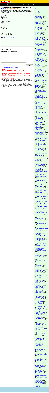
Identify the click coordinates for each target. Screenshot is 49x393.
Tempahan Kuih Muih (39, 365)
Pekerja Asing (38, 170)
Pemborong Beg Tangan (40, 210)
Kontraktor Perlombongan (40, 145)
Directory (20, 4)
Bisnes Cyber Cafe (39, 32)
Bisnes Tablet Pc (38, 69)
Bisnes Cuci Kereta (39, 31)
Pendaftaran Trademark (40, 248)
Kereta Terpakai (38, 121)
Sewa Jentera (38, 327)
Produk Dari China (39, 295)
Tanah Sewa (37, 348)
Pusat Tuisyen (38, 311)
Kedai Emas (37, 102)
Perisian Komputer (39, 281)
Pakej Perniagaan (38, 12)
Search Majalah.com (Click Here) (40, 7)
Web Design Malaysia (39, 382)
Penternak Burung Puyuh (40, 269)
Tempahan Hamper (39, 353)
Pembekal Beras (38, 179)
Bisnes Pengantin (38, 53)
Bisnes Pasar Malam (39, 50)
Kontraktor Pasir (38, 143)
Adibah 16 (3, 8)
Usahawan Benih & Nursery (41, 377)
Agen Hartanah (38, 16)
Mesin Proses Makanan (40, 161)
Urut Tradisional (38, 374)
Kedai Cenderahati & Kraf (40, 100)
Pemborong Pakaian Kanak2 (41, 223)
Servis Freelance (38, 317)
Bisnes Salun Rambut (39, 60)
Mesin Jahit (37, 160)
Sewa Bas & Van (38, 326)
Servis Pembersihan (39, 319)
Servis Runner (38, 323)
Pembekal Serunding (39, 198)
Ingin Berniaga (38, 95)
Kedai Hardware (38, 106)
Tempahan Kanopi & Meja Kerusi (40, 357)
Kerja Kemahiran (38, 124)
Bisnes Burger (38, 28)
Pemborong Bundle (39, 211)
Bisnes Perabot (38, 54)
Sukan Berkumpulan (39, 344)
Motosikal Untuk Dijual (40, 164)
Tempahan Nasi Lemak (40, 369)
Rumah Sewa (38, 314)
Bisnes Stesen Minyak (39, 68)
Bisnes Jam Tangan (39, 42)
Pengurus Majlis (38, 265)
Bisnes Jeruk (37, 43)
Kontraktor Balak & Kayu (40, 136)
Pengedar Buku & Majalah (40, 253)
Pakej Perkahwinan (39, 166)
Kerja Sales (37, 128)
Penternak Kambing (39, 271)
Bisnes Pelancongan (39, 52)
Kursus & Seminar (39, 148)
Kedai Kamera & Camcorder (41, 110)
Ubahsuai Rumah (38, 372)
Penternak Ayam (38, 268)
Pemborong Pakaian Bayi (40, 221)
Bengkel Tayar (38, 22)
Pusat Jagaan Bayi (39, 301)
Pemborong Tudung (39, 239)
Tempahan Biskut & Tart (40, 350)
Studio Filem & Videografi (40, 333)
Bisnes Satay (37, 63)
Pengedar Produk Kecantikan (41, 260)
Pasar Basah (37, 169)
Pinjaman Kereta (38, 290)
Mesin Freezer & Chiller (40, 158)
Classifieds (7, 4)
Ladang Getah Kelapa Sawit (41, 153)
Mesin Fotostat (38, 156)
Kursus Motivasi (38, 152)
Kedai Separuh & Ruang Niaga (41, 115)
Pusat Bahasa (38, 300)
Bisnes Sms (37, 64)
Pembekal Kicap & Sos (40, 189)
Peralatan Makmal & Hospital (41, 275)
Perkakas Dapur (38, 282)
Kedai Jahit (37, 108)
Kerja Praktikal (38, 127)
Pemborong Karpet (39, 214)
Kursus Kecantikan (39, 149)
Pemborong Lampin (39, 218)
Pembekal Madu (38, 192)
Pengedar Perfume (39, 256)
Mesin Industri (38, 159)
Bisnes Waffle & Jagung (40, 73)
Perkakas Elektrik (38, 284)
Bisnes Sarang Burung (40, 61)
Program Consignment (40, 297)
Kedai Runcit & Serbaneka (40, 112)
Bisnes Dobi (37, 33)
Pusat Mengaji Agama (39, 304)
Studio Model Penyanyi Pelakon (40, 340)
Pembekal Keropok (39, 187)
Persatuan (37, 11)
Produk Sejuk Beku (39, 296)
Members (30, 4)
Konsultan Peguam (39, 131)
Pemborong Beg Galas (40, 208)
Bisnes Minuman (38, 49)
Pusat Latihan (38, 302)
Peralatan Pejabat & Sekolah (41, 277)
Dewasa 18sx (38, 75)
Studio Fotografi (38, 335)
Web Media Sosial (39, 383)
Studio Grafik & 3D (39, 337)
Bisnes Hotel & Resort (40, 39)
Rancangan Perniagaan (40, 312)
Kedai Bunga (37, 98)
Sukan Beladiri (38, 343)
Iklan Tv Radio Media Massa (41, 91)
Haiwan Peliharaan (39, 84)
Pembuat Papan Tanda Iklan (41, 240)
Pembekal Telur (38, 200)
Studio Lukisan (38, 338)
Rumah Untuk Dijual (39, 316)
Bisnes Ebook (38, 34)
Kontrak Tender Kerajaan (40, 134)
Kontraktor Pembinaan (40, 144)
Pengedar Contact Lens (40, 255)
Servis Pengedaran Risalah (41, 321)
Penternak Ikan (38, 270)
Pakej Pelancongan (39, 165)
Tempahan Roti (38, 370)
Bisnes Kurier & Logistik (40, 47)
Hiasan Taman (38, 87)
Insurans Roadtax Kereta (40, 97)
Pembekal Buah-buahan (40, 180)
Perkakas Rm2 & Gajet (40, 285)
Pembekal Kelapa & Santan (41, 184)
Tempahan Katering (39, 359)
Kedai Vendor (38, 118)
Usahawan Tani (38, 380)
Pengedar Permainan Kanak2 (41, 258)
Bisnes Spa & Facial (39, 65)
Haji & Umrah (38, 85)
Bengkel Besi (38, 18)
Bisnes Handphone (39, 37)
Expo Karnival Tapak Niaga (41, 80)
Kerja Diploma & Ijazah (40, 122)
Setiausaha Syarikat (39, 324)
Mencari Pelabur (38, 155)
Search (11, 4)
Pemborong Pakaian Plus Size (41, 228)
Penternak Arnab (38, 266)
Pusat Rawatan (38, 308)
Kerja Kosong (38, 126)
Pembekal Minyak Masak (40, 195)
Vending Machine (38, 381)
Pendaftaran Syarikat (39, 247)
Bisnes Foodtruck (38, 36)
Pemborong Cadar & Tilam (41, 212)
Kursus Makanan (38, 150)
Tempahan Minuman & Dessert (40, 367)
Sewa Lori (37, 329)
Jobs (16, 4)
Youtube (25, 4)
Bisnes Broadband (39, 27)
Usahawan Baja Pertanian (40, 375)
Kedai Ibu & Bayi (38, 107)
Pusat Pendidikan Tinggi (40, 306)
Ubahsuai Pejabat (38, 371)
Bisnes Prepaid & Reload (40, 55)
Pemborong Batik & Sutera (41, 206)
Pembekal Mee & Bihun (40, 194)
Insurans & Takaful (39, 96)
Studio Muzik (38, 342)
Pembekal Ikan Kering (39, 182)
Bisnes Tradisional (39, 70)
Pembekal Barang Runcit (40, 176)
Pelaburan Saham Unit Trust (41, 171)
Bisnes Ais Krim (38, 24)
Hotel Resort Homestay (40, 89)
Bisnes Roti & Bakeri (39, 59)
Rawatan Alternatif (39, 313)
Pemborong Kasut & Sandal (41, 216)
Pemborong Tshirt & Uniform (41, 235)
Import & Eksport (39, 94)
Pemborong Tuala (39, 238)
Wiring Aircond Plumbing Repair (40, 385)
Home (2, 4)
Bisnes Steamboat (39, 66)
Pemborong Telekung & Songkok (40, 234)
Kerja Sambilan (38, 129)
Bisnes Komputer (38, 45)
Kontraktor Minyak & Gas (40, 140)
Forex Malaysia (38, 82)
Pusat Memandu (38, 303)
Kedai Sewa (37, 117)
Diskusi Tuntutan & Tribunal (41, 78)
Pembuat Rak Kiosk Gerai (40, 245)
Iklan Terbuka (38, 90)
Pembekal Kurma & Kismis (41, 190)
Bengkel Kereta (38, 20)
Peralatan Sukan (38, 280)
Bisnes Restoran (38, 58)
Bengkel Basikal (38, 17)
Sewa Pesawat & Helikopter (41, 330)
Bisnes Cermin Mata (39, 29)
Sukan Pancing (38, 346)
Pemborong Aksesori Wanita (41, 203)
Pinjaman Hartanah (39, 287)
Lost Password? (14, 67)
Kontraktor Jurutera (39, 137)
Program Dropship (39, 298)
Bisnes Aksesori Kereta (40, 26)
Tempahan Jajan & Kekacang (41, 354)
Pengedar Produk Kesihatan (41, 263)
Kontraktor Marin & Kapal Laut (41, 138)
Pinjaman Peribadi (39, 291)
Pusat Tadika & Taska (39, 309)
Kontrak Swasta (38, 133)
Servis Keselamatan (39, 318)
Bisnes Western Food (39, 74)
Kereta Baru (37, 119)
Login (41, 4)
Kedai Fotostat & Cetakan (40, 103)
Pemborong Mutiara (39, 219)
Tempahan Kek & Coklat (40, 360)
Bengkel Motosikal (39, 21)
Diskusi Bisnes (38, 76)
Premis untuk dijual (39, 293)
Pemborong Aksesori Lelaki (41, 201)
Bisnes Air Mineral (39, 23)
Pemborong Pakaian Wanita (41, 230)
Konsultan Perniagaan (40, 13)
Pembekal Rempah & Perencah (41, 196)
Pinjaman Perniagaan (39, 292)
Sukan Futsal (38, 345)
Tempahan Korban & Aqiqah (41, 362)
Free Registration (6, 67)
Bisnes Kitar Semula (39, 44)
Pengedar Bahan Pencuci (40, 250)
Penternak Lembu (38, 272)
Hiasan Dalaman (38, 86)
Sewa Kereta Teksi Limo (9, 37)
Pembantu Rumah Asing (40, 174)
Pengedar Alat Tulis (39, 249)
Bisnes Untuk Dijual (39, 71)
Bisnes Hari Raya (38, 38)
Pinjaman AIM (38, 286)
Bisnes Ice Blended (39, 40)
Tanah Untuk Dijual (39, 349)
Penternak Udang (38, 274)
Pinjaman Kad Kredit (39, 288)
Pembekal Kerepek (39, 186)
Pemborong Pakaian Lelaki (40, 226)
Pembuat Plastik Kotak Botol (41, 243)
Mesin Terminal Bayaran (40, 163)
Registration (35, 4)
